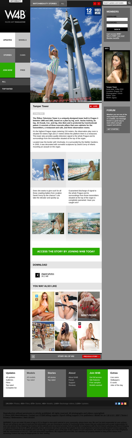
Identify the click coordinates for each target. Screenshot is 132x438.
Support (72, 383)
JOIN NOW (7, 70)
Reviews (72, 385)
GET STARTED (112, 129)
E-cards (113, 383)
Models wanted (96, 385)
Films (8, 383)
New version (29, 417)
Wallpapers (115, 380)
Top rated (10, 385)
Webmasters (16, 417)
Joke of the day (116, 385)
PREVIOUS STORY (91, 356)
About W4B (73, 377)
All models (31, 377)
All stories (52, 377)
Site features (95, 380)
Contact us (33, 415)
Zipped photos (47, 274)
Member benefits (113, 38)
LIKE (95, 106)
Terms (124, 415)
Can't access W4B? (114, 34)
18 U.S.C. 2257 (113, 415)
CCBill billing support (49, 415)
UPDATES (7, 40)
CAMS (22, 55)
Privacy (6, 417)
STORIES (8, 55)
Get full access (96, 377)
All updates (10, 377)
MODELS (23, 40)
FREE (22, 70)
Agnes (114, 98)
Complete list (11, 388)
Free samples (95, 383)
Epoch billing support (69, 415)
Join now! (121, 36)
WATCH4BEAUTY (15, 1)
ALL (4, 82)
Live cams (114, 377)
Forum (71, 380)
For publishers (86, 415)
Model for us (100, 415)
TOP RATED (7, 89)
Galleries (9, 380)
